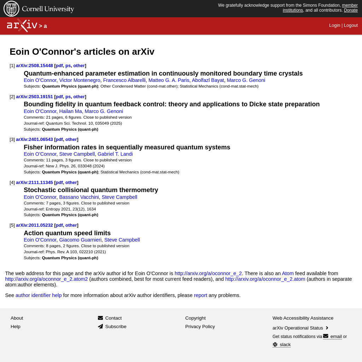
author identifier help (39, 295)
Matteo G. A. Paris (168, 80)
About (17, 318)
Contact (113, 318)
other (78, 65)
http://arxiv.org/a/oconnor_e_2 (208, 273)
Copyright (195, 318)
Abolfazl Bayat (208, 80)
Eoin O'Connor (40, 80)
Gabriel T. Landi (115, 154)
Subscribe (116, 326)
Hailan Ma (70, 111)
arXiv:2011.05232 (34, 225)
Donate (351, 10)
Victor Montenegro (79, 80)
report (201, 295)
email (332, 336)
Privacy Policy (200, 326)
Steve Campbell (77, 154)
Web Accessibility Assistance (303, 318)
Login (334, 25)
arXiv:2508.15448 (34, 65)
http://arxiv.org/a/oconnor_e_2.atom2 (46, 279)
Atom (288, 273)
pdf (59, 65)
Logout (351, 25)
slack (282, 344)
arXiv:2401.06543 (34, 139)
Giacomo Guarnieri (80, 240)
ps (68, 65)
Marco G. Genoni (246, 80)
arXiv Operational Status (301, 328)
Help (16, 326)
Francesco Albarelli (124, 80)
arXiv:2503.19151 (34, 96)
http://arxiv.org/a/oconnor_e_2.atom (265, 279)
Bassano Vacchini (79, 197)
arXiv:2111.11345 (34, 182)
